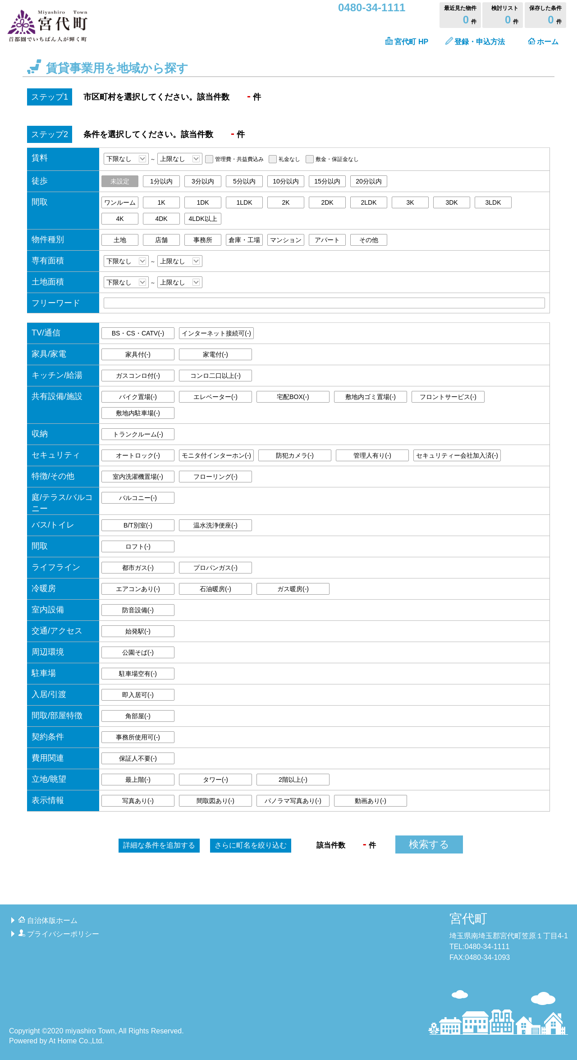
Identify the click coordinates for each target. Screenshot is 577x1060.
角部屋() (138, 716)
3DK (451, 202)
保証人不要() (138, 758)
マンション (286, 239)
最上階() (138, 779)
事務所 (202, 239)
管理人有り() (372, 455)
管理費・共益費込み (239, 159)
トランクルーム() (138, 434)
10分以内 (286, 181)
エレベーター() (215, 396)
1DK (203, 202)
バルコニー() (138, 497)
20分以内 (369, 181)
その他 (368, 239)
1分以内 (161, 181)
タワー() (215, 779)
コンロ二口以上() (215, 375)
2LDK (368, 202)
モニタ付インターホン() (216, 455)
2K (285, 202)
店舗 (161, 239)
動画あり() (370, 800)
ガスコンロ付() (138, 375)
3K (410, 202)
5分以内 (244, 181)
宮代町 (468, 919)
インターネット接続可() (216, 333)
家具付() (138, 354)
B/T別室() (138, 525)
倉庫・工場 (244, 239)
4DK (161, 218)
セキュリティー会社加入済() (457, 455)
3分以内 (203, 181)
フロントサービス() (448, 396)
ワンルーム (120, 202)
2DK (327, 202)
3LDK (493, 202)
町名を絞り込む (251, 845)
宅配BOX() (293, 396)
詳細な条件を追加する (159, 845)
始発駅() (138, 631)
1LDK (244, 202)
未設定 (119, 181)
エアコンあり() (138, 588)
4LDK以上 (202, 218)
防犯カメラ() (295, 455)
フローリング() (215, 476)
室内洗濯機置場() (138, 476)
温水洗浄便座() (215, 525)
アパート (327, 239)
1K (161, 202)
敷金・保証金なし (337, 159)
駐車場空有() (138, 673)
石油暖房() (215, 588)
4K (120, 218)
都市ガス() (138, 567)
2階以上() (293, 779)
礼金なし (289, 159)
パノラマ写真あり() (293, 800)
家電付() (215, 354)
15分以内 (327, 181)
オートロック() (138, 455)
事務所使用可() (138, 737)
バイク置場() (138, 396)
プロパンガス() (215, 567)
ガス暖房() (293, 588)
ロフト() (138, 546)
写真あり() (138, 800)
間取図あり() (215, 800)
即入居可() (138, 694)
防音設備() (138, 610)
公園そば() (138, 652)
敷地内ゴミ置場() (370, 396)
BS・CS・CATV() (138, 333)
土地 (120, 239)
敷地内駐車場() (138, 413)
